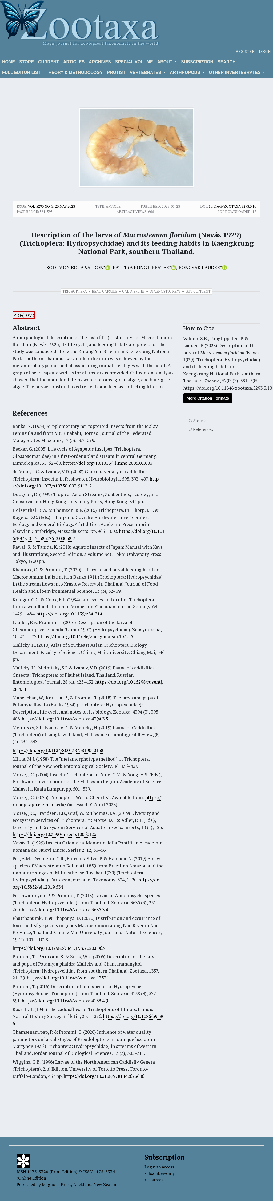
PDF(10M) (23, 315)
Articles (74, 62)
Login (265, 51)
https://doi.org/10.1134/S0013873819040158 (58, 750)
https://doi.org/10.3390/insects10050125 (54, 834)
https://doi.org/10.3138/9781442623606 (103, 1076)
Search (227, 62)
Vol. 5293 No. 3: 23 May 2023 (51, 206)
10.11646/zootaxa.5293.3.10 (232, 206)
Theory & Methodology (74, 72)
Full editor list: (22, 72)
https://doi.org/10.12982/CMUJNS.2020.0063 (59, 948)
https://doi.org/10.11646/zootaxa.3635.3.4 (65, 909)
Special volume (134, 62)
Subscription (197, 62)
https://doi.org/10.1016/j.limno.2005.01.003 (107, 463)
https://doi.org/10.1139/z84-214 (69, 614)
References (203, 429)
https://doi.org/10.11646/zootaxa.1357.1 (68, 978)
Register (245, 51)
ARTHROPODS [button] (185, 72)
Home (8, 62)
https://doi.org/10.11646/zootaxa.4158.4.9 (65, 1001)
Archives (100, 62)
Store (26, 62)
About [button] (165, 62)
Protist (116, 72)
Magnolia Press (56, 1184)
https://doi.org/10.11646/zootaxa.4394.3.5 (65, 719)
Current (48, 62)
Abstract (200, 420)
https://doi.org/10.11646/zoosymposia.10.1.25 (85, 636)
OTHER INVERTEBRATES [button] (235, 72)
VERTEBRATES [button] (146, 72)
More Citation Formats (208, 398)
